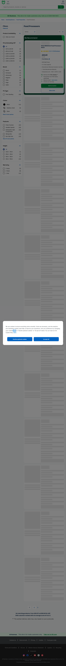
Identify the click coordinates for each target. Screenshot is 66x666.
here (14, 330)
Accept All (46, 339)
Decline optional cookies (20, 339)
